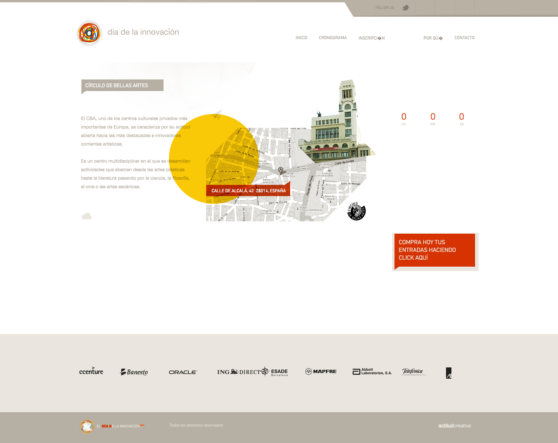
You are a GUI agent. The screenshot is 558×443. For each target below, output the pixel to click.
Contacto (465, 37)
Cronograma (333, 37)
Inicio (301, 37)
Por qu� (433, 37)
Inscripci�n (371, 37)
